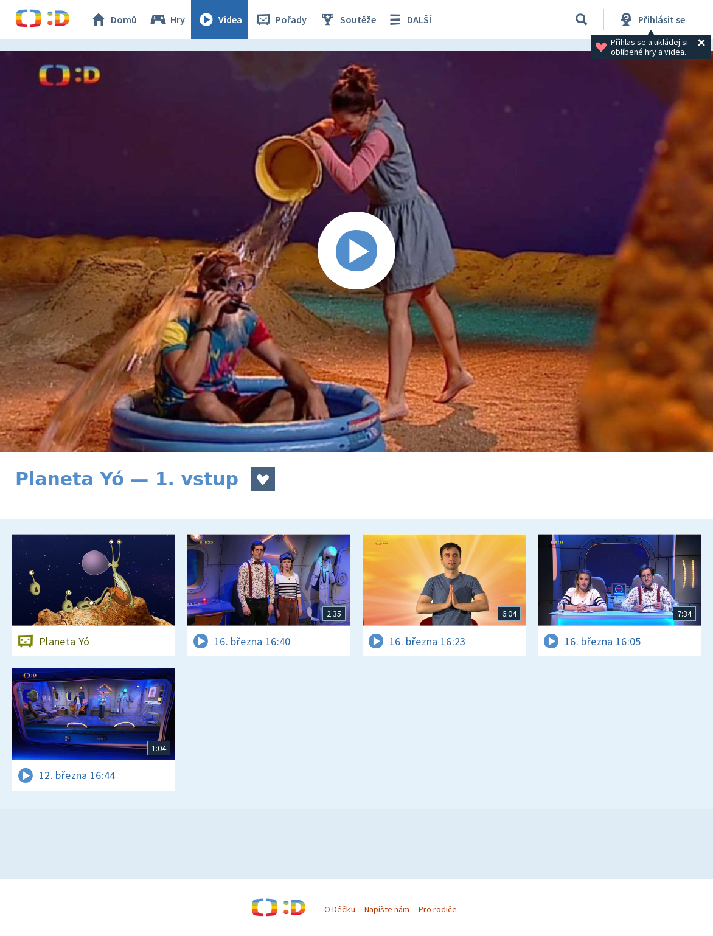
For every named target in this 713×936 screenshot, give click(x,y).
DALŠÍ (408, 19)
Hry (167, 19)
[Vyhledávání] (581, 19)
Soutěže (347, 19)
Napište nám (386, 909)
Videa (219, 19)
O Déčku (339, 909)
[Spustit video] (356, 251)
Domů (113, 19)
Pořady (280, 19)
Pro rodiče (438, 909)
